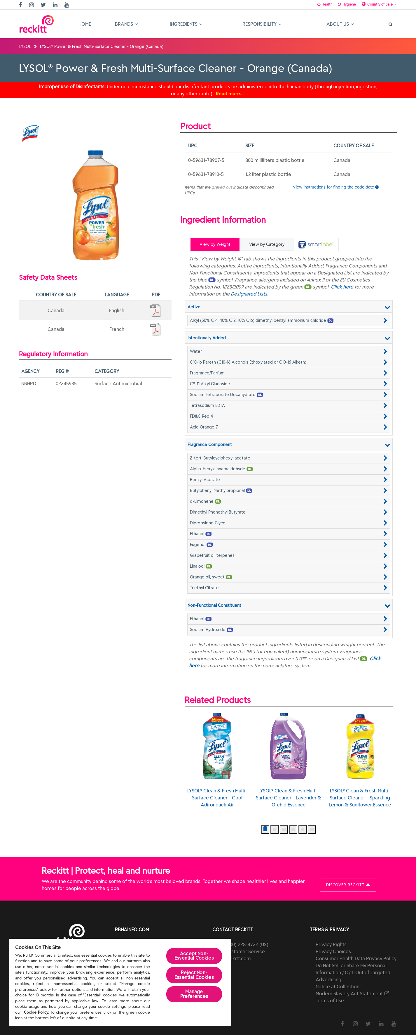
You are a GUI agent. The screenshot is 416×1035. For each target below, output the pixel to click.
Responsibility (261, 24)
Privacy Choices (333, 949)
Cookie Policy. (36, 1012)
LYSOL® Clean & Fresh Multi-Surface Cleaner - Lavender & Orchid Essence (288, 758)
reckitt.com (238, 956)
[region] (120, 982)
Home (84, 24)
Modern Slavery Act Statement (353, 991)
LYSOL (25, 46)
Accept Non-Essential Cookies (194, 956)
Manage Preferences (194, 994)
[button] (289, 319)
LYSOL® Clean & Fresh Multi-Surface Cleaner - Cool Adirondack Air (217, 758)
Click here (342, 286)
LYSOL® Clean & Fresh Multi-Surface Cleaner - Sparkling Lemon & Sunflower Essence (360, 758)
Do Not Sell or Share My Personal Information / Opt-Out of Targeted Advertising (353, 970)
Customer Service (245, 949)
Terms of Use (330, 998)
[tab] (315, 244)
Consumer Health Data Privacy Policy (356, 956)
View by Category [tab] (266, 244)
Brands (126, 24)
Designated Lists (249, 293)
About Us (340, 24)
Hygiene (340, 4)
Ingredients (186, 24)
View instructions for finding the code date (336, 186)
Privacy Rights (331, 942)
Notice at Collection (337, 984)
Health (317, 4)
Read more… (230, 93)
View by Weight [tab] (215, 244)
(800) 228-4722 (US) (246, 942)
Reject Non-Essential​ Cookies (194, 975)
